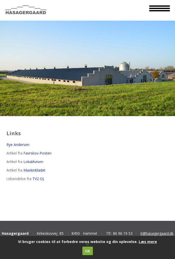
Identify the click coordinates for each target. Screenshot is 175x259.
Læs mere (148, 241)
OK (87, 250)
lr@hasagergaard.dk (157, 233)
